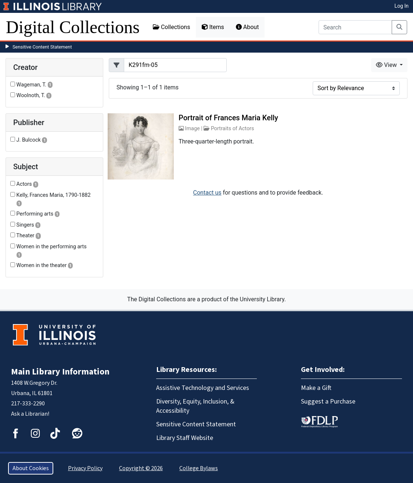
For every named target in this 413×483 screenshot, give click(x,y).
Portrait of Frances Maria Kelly (228, 117)
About (247, 27)
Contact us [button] (207, 192)
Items (213, 27)
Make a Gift (316, 388)
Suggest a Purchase (328, 401)
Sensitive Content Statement (42, 47)
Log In (402, 6)
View (387, 64)
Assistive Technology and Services (202, 388)
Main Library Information (60, 371)
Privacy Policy (85, 468)
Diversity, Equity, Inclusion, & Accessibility (195, 406)
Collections (171, 27)
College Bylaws (198, 468)
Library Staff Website (184, 438)
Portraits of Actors (232, 128)
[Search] (355, 27)
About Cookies (30, 468)
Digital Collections (73, 27)
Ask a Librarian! (30, 414)
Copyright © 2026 (141, 468)
